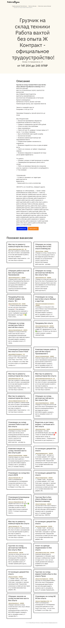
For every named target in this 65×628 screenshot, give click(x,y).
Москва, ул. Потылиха (13, 576)
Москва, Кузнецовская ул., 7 (14, 277)
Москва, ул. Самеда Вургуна (41, 526)
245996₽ (23, 277)
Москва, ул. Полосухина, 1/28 (14, 477)
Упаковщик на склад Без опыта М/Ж (19, 474)
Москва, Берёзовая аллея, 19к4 (42, 326)
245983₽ (25, 455)
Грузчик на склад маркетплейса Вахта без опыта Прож (46, 574)
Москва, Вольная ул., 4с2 (41, 277)
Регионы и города (39, 622)
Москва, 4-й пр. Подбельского (42, 578)
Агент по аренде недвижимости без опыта (43, 548)
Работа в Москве (32, 6)
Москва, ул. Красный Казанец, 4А (15, 330)
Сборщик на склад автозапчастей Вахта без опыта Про (44, 273)
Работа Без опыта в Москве (44, 6)
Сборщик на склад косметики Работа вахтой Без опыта (16, 325)
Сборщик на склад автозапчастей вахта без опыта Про (44, 398)
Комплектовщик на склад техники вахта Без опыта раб (17, 451)
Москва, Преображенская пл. (42, 453)
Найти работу (33, 228)
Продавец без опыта (44, 323)
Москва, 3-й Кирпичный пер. (41, 477)
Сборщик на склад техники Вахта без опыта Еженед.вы (43, 246)
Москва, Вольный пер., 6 (14, 603)
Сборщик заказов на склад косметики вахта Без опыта (18, 598)
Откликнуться (22, 228)
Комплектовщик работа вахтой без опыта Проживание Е (45, 351)
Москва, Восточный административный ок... (45, 303)
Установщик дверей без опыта (45, 450)
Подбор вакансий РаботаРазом (19, 6)
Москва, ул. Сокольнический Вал (15, 455)
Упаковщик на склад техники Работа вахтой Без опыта (18, 424)
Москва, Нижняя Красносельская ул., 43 (44, 378)
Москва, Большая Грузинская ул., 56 (16, 429)
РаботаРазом (27, 225)
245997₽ (25, 330)
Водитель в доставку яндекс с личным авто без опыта (44, 424)
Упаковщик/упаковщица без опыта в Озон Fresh (18, 350)
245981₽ (52, 356)
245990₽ (37, 305)
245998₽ (22, 603)
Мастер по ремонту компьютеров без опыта (18, 245)
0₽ (25, 249)
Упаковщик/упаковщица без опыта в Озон (18, 498)
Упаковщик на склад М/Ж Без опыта (45, 597)
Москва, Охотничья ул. (13, 552)
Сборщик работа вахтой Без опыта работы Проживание (18, 273)
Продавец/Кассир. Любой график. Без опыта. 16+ (16, 299)
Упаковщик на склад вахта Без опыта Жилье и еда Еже (45, 299)
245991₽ (46, 251)
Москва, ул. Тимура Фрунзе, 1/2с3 (42, 601)
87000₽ (23, 303)
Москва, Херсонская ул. (40, 429)
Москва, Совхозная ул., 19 (14, 526)
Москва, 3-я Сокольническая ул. (42, 356)
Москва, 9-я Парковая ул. (41, 504)
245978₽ (51, 578)
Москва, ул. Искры (39, 251)
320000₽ (52, 552)
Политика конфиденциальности (50, 622)
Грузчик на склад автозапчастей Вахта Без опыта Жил (17, 548)
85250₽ (48, 429)
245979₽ (21, 552)
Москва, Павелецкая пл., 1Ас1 (15, 303)
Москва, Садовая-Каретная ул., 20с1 (16, 249)
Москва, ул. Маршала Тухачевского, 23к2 (17, 400)
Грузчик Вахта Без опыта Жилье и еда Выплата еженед (43, 499)
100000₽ (51, 326)
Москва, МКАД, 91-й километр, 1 (15, 354)
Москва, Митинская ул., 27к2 (15, 378)
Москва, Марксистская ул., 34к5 (42, 552)
